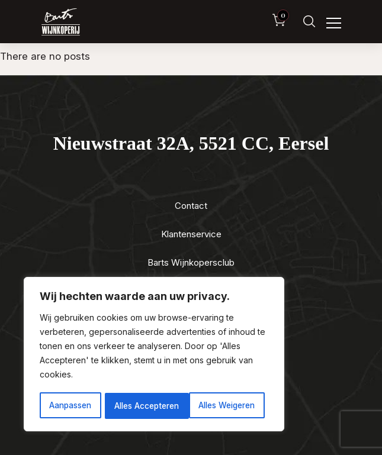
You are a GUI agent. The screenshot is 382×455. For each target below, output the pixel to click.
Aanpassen (69, 406)
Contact (191, 205)
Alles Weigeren (142, 406)
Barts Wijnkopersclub (191, 262)
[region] (154, 355)
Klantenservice (191, 234)
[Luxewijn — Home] (60, 22)
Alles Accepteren (227, 406)
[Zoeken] (309, 21)
